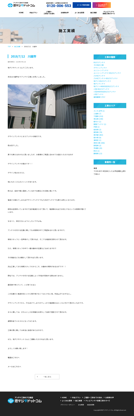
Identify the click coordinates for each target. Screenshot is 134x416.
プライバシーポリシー (67, 405)
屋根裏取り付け (99, 97)
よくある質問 (79, 12)
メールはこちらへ (14, 366)
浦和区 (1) (97, 140)
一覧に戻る (44, 376)
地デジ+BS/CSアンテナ (102, 81)
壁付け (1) (97, 121)
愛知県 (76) (98, 132)
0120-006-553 (57, 6)
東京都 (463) (98, 135)
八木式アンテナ (99, 76)
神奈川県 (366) (99, 143)
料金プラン (33, 12)
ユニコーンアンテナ (101, 70)
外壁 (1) (97, 127)
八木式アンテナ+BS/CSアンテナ (106, 78)
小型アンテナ (99, 94)
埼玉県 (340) (98, 119)
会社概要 (81, 405)
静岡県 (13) (98, 153)
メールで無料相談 (82, 5)
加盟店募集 (90, 405)
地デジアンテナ (99, 83)
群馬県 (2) (97, 145)
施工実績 (93, 12)
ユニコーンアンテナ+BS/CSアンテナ (107, 73)
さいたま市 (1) (99, 111)
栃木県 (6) (97, 137)
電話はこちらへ (13, 357)
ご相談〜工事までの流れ (49, 12)
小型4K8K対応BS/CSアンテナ (105, 91)
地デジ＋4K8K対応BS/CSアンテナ (106, 86)
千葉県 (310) (98, 116)
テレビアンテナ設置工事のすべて (109, 12)
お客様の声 (65, 12)
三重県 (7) (97, 113)
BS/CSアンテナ (99, 62)
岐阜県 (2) (97, 129)
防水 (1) (97, 151)
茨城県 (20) (98, 148)
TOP (9, 46)
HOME (21, 12)
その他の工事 (99, 65)
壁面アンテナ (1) (100, 124)
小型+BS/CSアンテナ (101, 89)
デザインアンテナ (100, 68)
